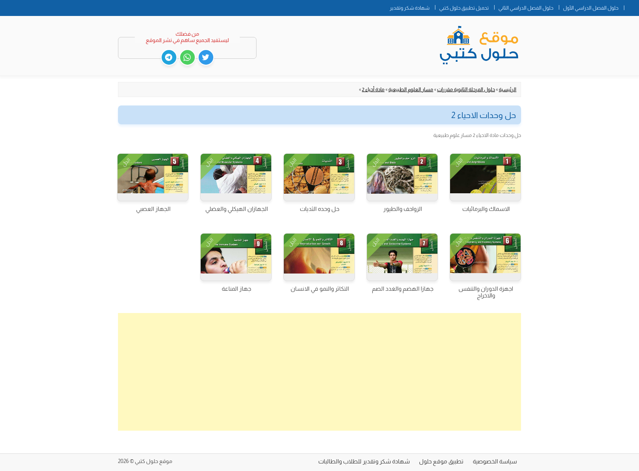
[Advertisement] (319, 372)
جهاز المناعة (236, 288)
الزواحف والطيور (402, 208)
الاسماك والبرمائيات (486, 208)
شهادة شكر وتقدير (409, 8)
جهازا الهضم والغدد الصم (402, 288)
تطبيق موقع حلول (441, 461)
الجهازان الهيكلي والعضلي (236, 208)
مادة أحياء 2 (373, 89)
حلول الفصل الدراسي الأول (590, 8)
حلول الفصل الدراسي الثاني (525, 8)
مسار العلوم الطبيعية (410, 89)
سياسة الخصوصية (495, 461)
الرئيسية (507, 89)
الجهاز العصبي (153, 208)
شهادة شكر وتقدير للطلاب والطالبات (364, 461)
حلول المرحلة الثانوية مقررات (466, 89)
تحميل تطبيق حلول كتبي (464, 8)
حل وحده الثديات (319, 208)
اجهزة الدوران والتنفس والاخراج (485, 292)
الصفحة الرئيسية (631, 6)
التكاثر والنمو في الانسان (320, 288)
